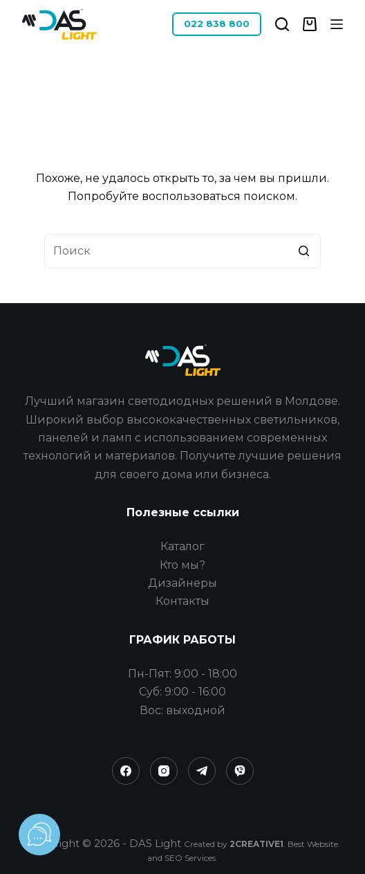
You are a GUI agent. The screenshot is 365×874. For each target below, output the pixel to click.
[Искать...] (182, 251)
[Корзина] (310, 24)
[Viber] (240, 771)
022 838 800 (217, 23)
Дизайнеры (182, 583)
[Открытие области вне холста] (336, 24)
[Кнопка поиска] (303, 251)
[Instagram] (164, 771)
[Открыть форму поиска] (282, 24)
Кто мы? (182, 565)
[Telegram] (202, 771)
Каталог (182, 546)
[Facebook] (126, 771)
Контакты (182, 601)
